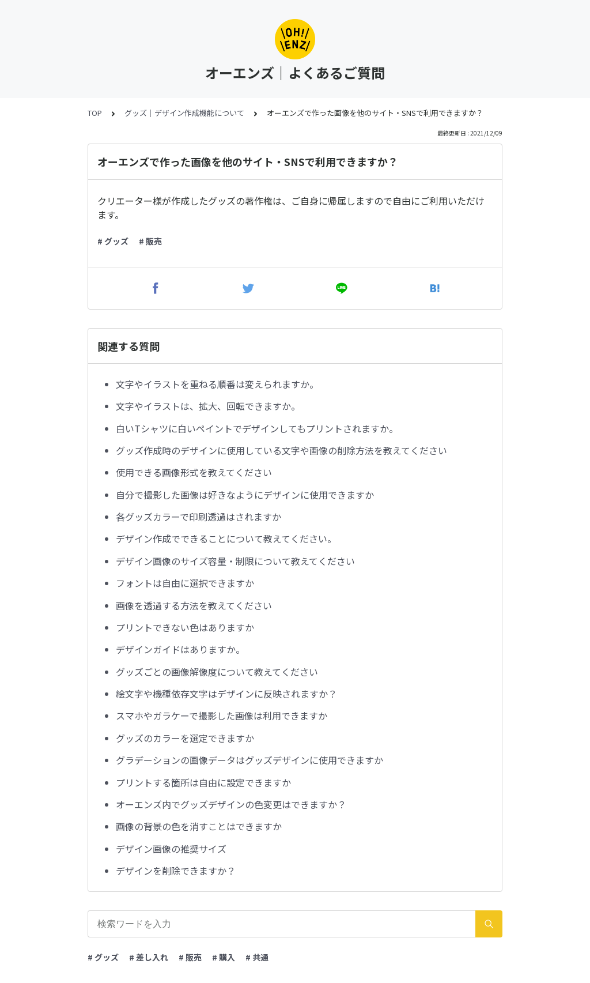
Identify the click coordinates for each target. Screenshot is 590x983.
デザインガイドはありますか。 (180, 649)
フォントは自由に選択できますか (185, 583)
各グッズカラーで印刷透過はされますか (198, 516)
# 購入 (223, 957)
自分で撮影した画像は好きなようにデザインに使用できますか (245, 495)
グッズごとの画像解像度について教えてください (217, 672)
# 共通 (256, 957)
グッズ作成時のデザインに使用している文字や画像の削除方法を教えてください (281, 450)
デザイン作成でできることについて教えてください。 (226, 538)
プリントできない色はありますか (185, 627)
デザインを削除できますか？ (176, 870)
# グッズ (112, 241)
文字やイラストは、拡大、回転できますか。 (208, 406)
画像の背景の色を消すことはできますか (199, 826)
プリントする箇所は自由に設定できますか (203, 782)
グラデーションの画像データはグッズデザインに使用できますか (249, 760)
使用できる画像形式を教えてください (194, 472)
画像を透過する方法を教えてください (194, 605)
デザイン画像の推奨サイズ (171, 849)
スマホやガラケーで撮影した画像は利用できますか (221, 715)
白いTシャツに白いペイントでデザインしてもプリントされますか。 (257, 428)
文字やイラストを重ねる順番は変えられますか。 (217, 384)
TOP (95, 112)
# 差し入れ (148, 957)
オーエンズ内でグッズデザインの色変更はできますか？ (231, 804)
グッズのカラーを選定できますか (185, 738)
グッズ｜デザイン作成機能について (184, 112)
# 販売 (150, 241)
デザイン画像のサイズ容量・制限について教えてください (235, 561)
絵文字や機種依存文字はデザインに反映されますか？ (226, 693)
